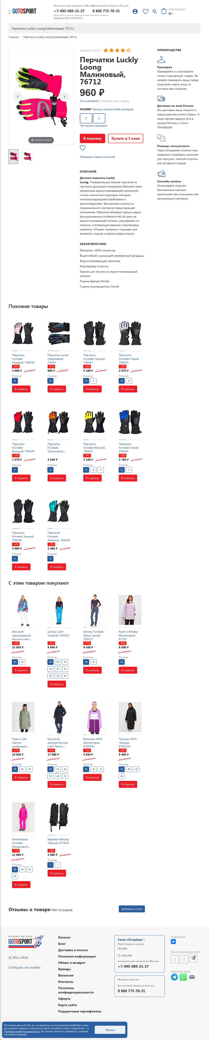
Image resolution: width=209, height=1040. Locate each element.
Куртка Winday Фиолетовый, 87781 (128, 635)
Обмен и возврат (71, 962)
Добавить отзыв (131, 909)
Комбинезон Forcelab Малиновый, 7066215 (20, 844)
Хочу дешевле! (89, 101)
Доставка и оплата (73, 950)
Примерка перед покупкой (97, 157)
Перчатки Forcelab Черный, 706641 (94, 358)
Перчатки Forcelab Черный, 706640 (23, 536)
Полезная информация (77, 956)
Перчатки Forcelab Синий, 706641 (129, 447)
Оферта (64, 998)
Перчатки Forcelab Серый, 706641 (129, 358)
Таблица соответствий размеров (112, 109)
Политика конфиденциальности (76, 990)
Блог (62, 943)
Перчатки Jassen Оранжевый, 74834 (58, 358)
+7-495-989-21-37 (69, 10)
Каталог (64, 937)
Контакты (65, 981)
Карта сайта (67, 1005)
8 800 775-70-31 (106, 10)
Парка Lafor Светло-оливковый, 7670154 (19, 744)
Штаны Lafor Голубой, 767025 (58, 633)
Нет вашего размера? (93, 125)
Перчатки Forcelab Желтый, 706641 (94, 447)
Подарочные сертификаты (79, 1011)
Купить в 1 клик (125, 138)
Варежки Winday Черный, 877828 (58, 841)
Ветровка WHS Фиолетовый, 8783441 (92, 742)
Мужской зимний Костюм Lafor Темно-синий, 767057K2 (59, 744)
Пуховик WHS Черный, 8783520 (128, 742)
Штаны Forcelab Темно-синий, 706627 (93, 635)
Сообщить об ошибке (24, 967)
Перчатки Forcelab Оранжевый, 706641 (56, 449)
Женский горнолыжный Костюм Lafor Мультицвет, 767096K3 (21, 639)
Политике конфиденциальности (22, 1031)
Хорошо (110, 1029)
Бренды (64, 969)
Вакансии (65, 975)
